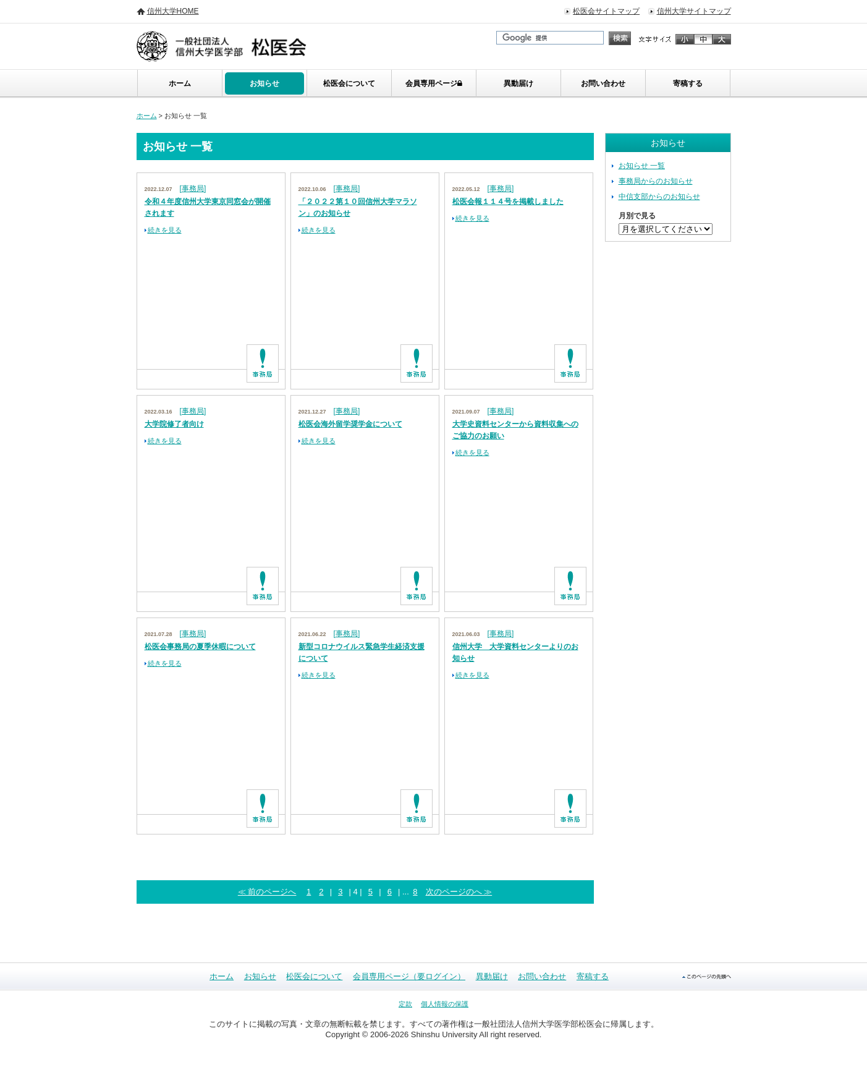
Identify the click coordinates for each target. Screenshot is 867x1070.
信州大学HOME (173, 11)
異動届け (518, 83)
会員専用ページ (433, 83)
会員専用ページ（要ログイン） (409, 976)
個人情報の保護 (444, 1004)
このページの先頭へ (706, 976)
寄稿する (688, 83)
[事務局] (193, 188)
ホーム (180, 83)
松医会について (349, 83)
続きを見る (165, 230)
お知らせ (264, 83)
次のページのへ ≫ (459, 891)
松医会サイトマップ (606, 11)
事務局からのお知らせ (656, 181)
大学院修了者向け (174, 424)
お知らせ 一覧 (642, 165)
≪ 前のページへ (267, 891)
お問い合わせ (603, 83)
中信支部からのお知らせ (659, 196)
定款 (405, 1004)
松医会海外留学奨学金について (350, 424)
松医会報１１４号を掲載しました (508, 201)
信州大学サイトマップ (694, 11)
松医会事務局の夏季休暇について (200, 646)
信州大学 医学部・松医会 (236, 46)
